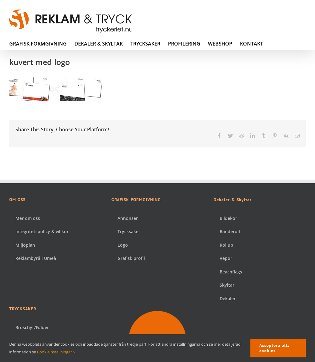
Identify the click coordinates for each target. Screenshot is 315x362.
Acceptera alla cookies (274, 348)
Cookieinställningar (56, 352)
